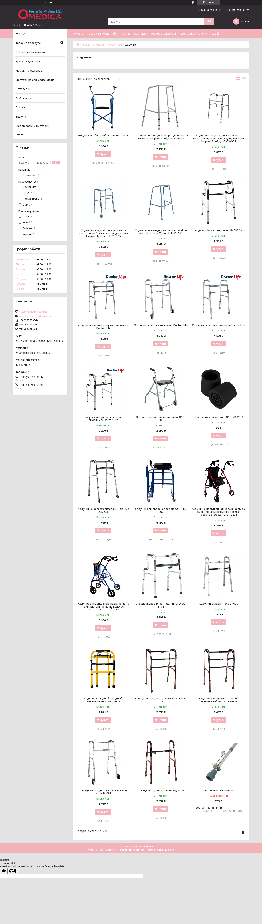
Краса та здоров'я (27, 61)
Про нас (124, 33)
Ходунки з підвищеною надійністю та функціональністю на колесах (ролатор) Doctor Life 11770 (103, 606)
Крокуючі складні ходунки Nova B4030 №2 (161, 700)
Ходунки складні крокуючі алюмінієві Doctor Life (103, 326)
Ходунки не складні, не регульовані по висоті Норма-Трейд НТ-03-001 (161, 232)
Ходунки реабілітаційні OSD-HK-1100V (103, 135)
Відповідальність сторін (32, 126)
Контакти (140, 33)
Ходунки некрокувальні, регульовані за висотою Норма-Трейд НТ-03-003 (161, 137)
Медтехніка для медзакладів (34, 79)
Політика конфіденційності (160, 849)
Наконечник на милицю (219, 790)
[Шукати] (209, 21)
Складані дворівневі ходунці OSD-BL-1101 (161, 605)
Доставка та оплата (194, 33)
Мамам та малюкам (29, 70)
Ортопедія (22, 89)
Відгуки (20, 116)
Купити (104, 154)
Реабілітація (115, 44)
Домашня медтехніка (30, 52)
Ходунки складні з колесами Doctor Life (161, 325)
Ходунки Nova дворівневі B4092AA (218, 230)
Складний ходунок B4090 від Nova (161, 790)
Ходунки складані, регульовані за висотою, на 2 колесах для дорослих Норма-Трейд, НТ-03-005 (103, 233)
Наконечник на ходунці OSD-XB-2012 (219, 416)
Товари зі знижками (164, 33)
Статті (19, 135)
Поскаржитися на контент (130, 849)
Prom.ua (148, 846)
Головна (78, 33)
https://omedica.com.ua (33, 311)
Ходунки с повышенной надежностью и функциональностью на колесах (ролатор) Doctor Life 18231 (218, 511)
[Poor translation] (13, 871)
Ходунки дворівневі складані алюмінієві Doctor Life (103, 418)
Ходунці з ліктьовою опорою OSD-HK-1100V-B (161, 510)
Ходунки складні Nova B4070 (218, 603)
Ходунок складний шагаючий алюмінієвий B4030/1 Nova (218, 700)
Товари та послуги (99, 33)
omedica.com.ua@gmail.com (36, 316)
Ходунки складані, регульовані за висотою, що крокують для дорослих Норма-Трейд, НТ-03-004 (218, 138)
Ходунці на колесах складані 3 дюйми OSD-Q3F (103, 510)
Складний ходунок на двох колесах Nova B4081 (103, 792)
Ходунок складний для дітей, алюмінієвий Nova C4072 (103, 700)
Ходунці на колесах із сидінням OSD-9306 (161, 418)
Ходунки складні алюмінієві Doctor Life (218, 325)
